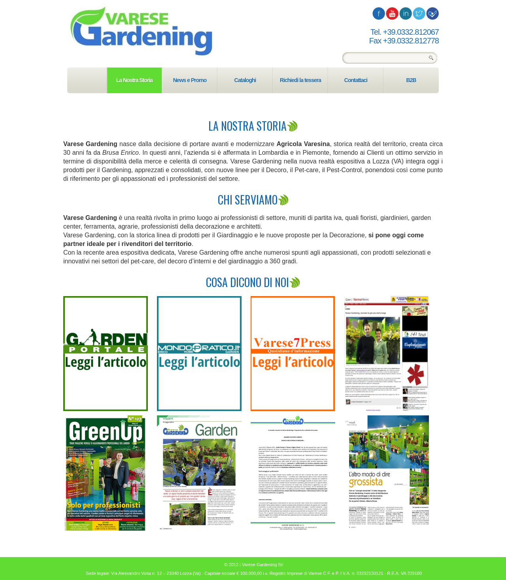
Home (86, 80)
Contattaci (355, 80)
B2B (411, 80)
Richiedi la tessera (300, 80)
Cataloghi (245, 80)
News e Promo (189, 80)
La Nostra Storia (134, 80)
